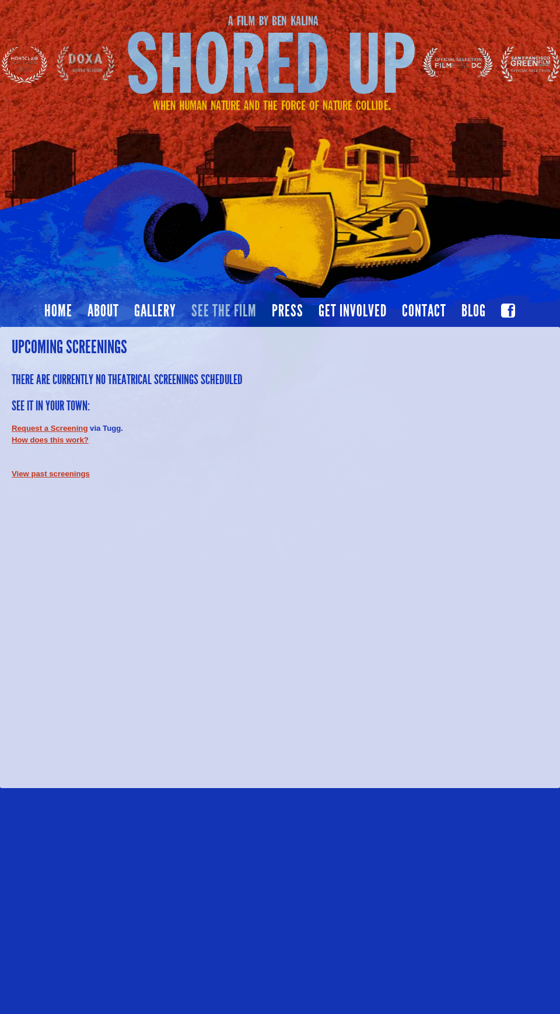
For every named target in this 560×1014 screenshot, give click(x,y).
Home (58, 311)
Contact (424, 311)
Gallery (155, 311)
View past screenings (51, 473)
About (103, 311)
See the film (224, 311)
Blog (473, 311)
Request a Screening (50, 428)
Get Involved (352, 311)
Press (287, 311)
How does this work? (50, 439)
